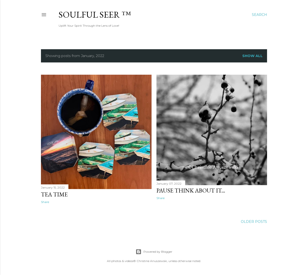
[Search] (259, 15)
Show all (252, 56)
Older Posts (254, 221)
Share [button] (45, 202)
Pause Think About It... (190, 190)
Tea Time (54, 194)
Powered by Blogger (154, 252)
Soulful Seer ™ (95, 14)
